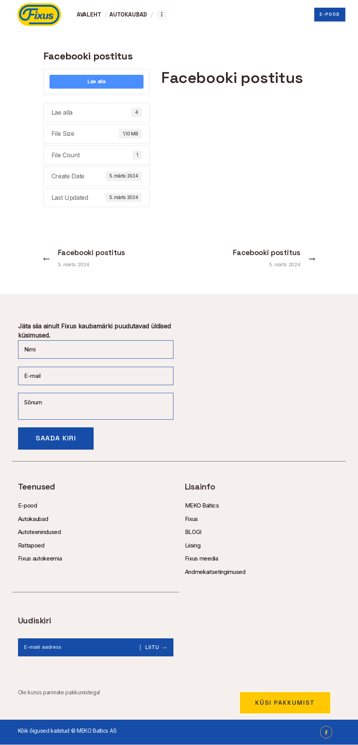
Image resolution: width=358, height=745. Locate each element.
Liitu (152, 647)
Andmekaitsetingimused (215, 571)
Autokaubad (33, 518)
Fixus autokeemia (40, 558)
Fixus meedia (201, 558)
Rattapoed (31, 545)
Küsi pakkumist (285, 703)
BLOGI (193, 532)
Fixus (191, 518)
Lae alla (96, 81)
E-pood (27, 505)
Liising (193, 545)
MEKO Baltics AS (96, 731)
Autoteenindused (39, 532)
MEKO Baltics (202, 505)
